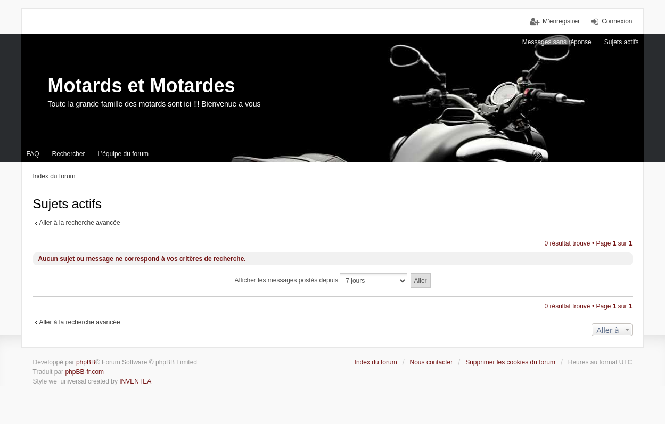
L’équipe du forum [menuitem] (123, 154)
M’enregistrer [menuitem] (561, 21)
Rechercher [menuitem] (68, 154)
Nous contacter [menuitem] (431, 362)
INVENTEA (135, 381)
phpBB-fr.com (84, 372)
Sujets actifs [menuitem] (621, 42)
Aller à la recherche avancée (79, 222)
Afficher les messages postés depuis (320, 280)
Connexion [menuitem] (617, 21)
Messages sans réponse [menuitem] (557, 42)
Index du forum (376, 362)
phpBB (85, 362)
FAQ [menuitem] (33, 154)
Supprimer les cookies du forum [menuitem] (510, 362)
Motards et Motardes (141, 85)
